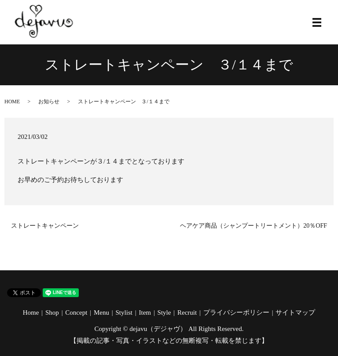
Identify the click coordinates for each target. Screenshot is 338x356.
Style (164, 312)
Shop (52, 312)
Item (145, 312)
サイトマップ (295, 312)
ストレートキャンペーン (45, 225)
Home (31, 312)
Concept (76, 312)
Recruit (187, 312)
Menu (101, 312)
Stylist (124, 312)
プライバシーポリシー (236, 312)
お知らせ (48, 101)
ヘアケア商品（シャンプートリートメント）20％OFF (253, 225)
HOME (12, 101)
